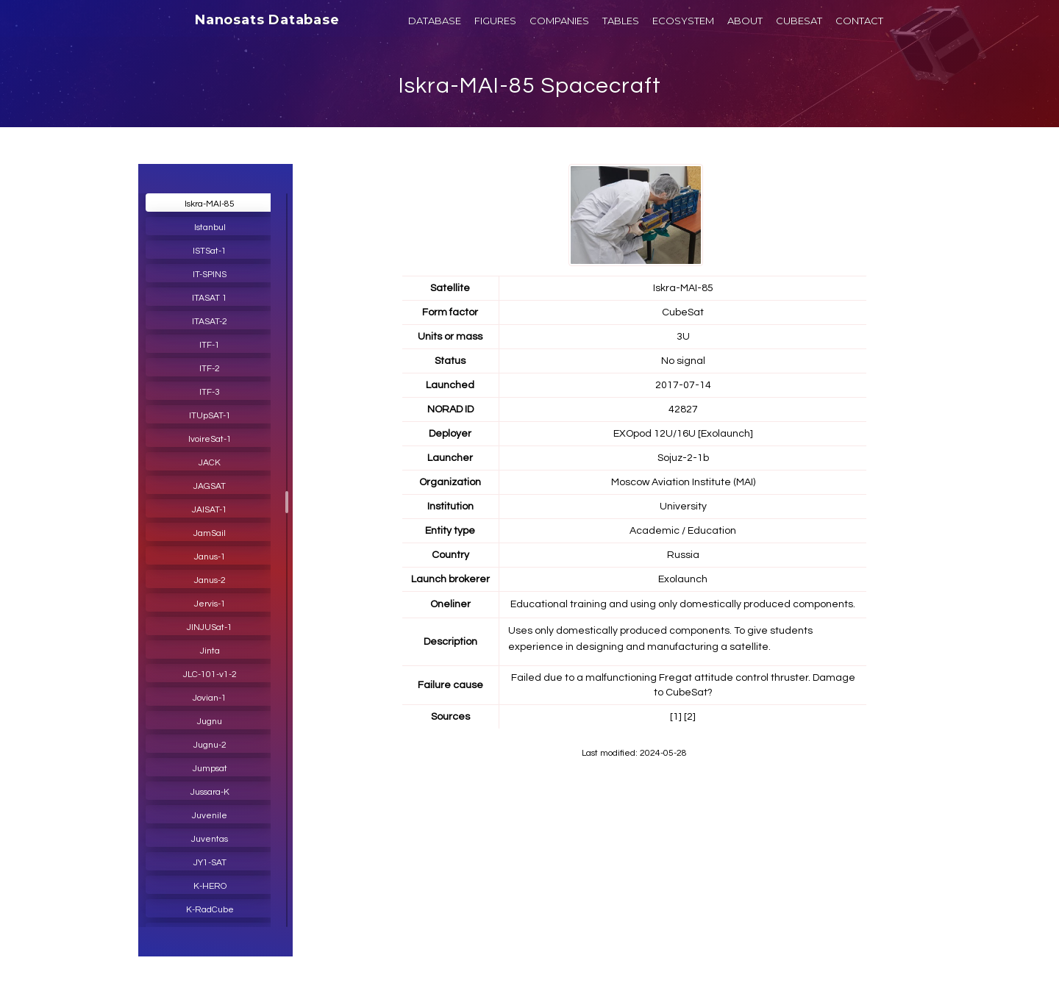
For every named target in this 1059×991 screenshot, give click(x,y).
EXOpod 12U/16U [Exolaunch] (683, 434)
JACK (210, 463)
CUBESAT (799, 20)
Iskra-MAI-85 (210, 204)
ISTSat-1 (210, 251)
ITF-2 (209, 368)
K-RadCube (210, 910)
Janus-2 (210, 580)
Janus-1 (210, 557)
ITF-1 (209, 345)
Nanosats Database (267, 20)
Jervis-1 (210, 604)
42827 (683, 409)
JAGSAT (209, 486)
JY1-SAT (210, 862)
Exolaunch (682, 579)
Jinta (210, 651)
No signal (683, 361)
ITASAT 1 (209, 298)
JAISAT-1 (209, 510)
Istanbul (210, 227)
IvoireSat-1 (210, 439)
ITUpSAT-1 (210, 416)
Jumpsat (210, 768)
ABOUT (745, 20)
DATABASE (434, 20)
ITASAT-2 (209, 321)
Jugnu (209, 721)
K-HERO (210, 886)
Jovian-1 (210, 698)
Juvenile (209, 815)
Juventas (209, 839)
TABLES (620, 20)
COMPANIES (559, 20)
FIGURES (495, 20)
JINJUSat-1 (209, 627)
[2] (690, 717)
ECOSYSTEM (683, 20)
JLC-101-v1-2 (210, 674)
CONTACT (859, 20)
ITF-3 (209, 392)
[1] (676, 717)
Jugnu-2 (210, 745)
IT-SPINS (210, 274)
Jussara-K (209, 792)
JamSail (209, 533)
